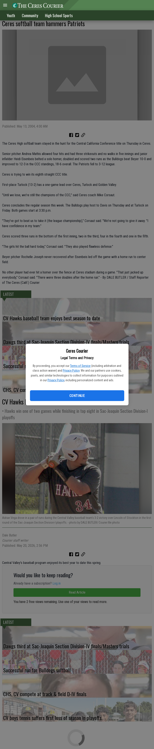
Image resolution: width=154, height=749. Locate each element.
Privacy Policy (71, 370)
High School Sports (59, 15)
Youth (11, 15)
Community (30, 15)
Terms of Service (80, 366)
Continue (77, 396)
